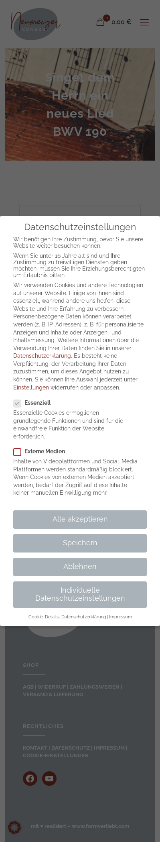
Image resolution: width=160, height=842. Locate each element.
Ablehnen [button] (80, 567)
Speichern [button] (80, 543)
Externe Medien (42, 451)
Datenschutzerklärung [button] (83, 616)
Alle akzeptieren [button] (80, 519)
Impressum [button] (120, 616)
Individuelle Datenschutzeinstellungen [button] (80, 594)
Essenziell (35, 403)
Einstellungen (31, 387)
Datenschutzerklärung (42, 356)
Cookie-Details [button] (43, 616)
